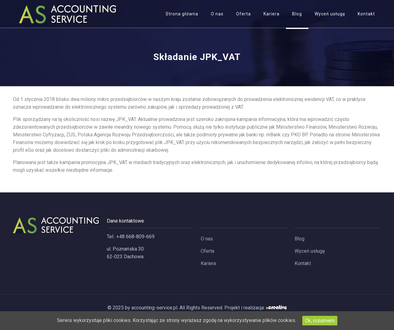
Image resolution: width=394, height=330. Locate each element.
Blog (299, 239)
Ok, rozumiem (320, 321)
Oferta (207, 251)
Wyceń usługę (310, 251)
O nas (207, 239)
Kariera (208, 263)
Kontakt (303, 263)
